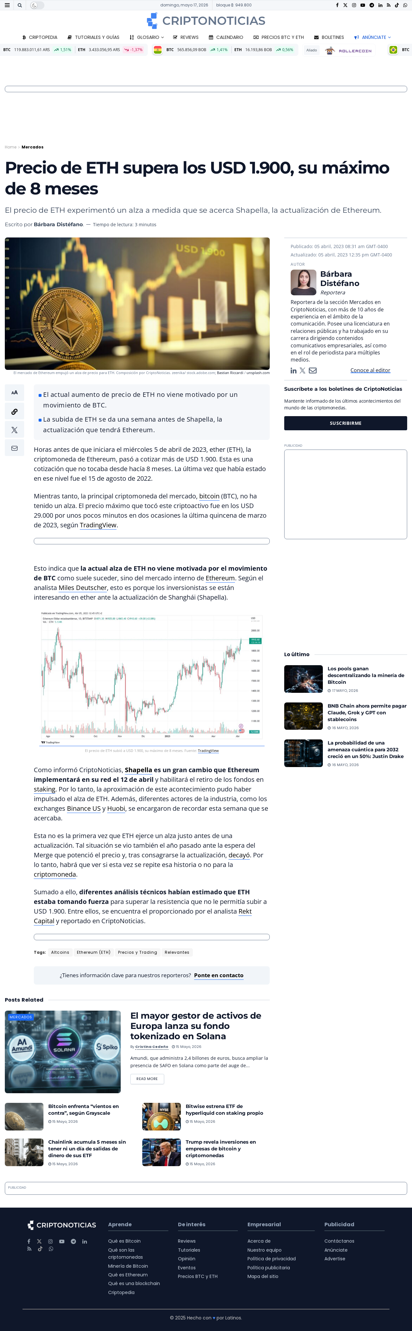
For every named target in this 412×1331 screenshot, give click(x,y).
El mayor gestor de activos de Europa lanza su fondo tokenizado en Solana (195, 1025)
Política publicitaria (269, 1267)
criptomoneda (55, 874)
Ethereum (220, 578)
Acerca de (259, 1241)
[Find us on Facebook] (337, 5)
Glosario (144, 37)
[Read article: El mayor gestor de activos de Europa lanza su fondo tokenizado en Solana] (63, 1052)
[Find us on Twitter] (345, 5)
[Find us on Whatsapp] (405, 5)
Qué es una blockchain (134, 1283)
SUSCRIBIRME (346, 423)
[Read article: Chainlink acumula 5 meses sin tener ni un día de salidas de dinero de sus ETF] (24, 1152)
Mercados (32, 147)
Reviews (186, 37)
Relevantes (177, 952)
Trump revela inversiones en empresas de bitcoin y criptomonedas (221, 1148)
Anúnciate (370, 37)
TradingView (98, 525)
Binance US (84, 808)
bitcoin (209, 496)
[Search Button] (20, 5)
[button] (14, 420)
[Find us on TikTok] (397, 5)
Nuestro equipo (265, 1250)
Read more (150, 1077)
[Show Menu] (7, 5)
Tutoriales (189, 1250)
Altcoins (60, 952)
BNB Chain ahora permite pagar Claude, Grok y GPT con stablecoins (367, 712)
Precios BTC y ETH (279, 37)
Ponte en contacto (219, 975)
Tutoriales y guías (93, 37)
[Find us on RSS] (388, 5)
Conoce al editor (370, 370)
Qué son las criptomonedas (125, 1253)
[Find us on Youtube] (362, 5)
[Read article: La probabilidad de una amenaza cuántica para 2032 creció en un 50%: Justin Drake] (303, 753)
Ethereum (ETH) (94, 952)
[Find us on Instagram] (354, 5)
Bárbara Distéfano (58, 224)
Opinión (186, 1258)
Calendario (226, 37)
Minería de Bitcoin (128, 1266)
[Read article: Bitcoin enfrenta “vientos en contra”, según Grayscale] (24, 1116)
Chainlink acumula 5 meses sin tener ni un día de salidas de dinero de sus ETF (87, 1148)
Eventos (187, 1267)
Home (10, 147)
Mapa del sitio (263, 1276)
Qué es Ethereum (128, 1275)
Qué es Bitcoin (124, 1241)
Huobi (116, 808)
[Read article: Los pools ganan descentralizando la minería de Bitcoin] (303, 679)
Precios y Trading (137, 952)
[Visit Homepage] (206, 20)
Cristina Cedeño (151, 1046)
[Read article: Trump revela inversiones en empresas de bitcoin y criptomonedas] (161, 1152)
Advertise (334, 1258)
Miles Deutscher (83, 587)
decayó (239, 855)
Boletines (329, 37)
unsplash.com (258, 372)
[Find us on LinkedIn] (380, 5)
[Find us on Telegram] (372, 5)
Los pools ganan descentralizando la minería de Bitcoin (366, 675)
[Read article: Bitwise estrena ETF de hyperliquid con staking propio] (161, 1116)
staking (44, 789)
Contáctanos (339, 1241)
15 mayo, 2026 (186, 1046)
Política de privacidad (272, 1258)
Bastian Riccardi (230, 372)
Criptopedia (40, 37)
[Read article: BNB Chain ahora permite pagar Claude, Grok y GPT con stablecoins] (303, 716)
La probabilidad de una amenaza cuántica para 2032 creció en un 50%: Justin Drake (366, 749)
